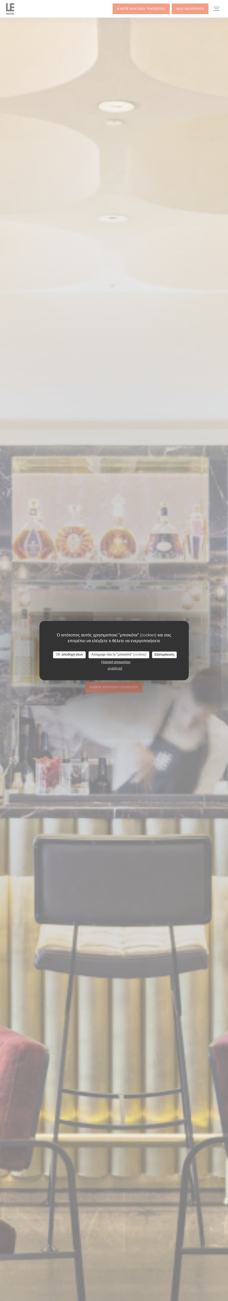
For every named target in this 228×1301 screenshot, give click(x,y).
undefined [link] (115, 668)
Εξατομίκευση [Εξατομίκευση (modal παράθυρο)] (164, 654)
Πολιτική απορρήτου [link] (115, 662)
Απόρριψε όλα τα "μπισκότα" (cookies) (118, 654)
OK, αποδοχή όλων (69, 654)
